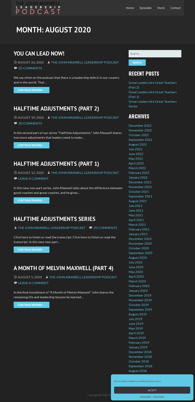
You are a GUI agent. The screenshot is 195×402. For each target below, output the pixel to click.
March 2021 (137, 224)
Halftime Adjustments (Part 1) (56, 163)
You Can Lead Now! (39, 53)
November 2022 (140, 130)
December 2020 (140, 239)
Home (130, 8)
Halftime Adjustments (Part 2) (56, 108)
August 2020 (138, 257)
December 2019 (140, 295)
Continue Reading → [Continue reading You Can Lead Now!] (31, 90)
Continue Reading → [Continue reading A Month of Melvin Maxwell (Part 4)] (31, 305)
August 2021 (138, 201)
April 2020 (136, 276)
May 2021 (136, 215)
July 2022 (135, 149)
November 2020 (140, 243)
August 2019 (138, 314)
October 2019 (139, 305)
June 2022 (136, 154)
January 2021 (138, 234)
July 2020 (135, 262)
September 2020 (140, 253)
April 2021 (136, 220)
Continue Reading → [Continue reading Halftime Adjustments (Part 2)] (31, 145)
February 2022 (139, 173)
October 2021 (139, 191)
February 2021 (139, 229)
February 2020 (139, 286)
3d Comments (30, 123)
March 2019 (137, 338)
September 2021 (140, 196)
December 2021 (140, 182)
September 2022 (140, 139)
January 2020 (138, 290)
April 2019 (136, 333)
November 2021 (140, 187)
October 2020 (139, 248)
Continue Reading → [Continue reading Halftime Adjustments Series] (31, 249)
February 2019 (139, 342)
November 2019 (140, 300)
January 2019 (138, 347)
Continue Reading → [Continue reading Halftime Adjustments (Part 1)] (31, 200)
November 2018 (140, 356)
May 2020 (136, 272)
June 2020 (136, 267)
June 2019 (136, 323)
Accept (152, 390)
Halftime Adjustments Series (54, 218)
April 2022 (136, 163)
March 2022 (137, 168)
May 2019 (136, 328)
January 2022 (138, 177)
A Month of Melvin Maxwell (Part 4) (63, 268)
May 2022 (136, 158)
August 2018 (138, 371)
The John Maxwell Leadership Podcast (85, 62)
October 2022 (139, 135)
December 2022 (140, 125)
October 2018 (139, 361)
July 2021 (135, 206)
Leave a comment (33, 178)
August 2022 (138, 144)
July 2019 (135, 319)
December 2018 (140, 352)
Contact (175, 8)
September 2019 (140, 309)
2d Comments (30, 68)
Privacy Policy (145, 396)
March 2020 (137, 281)
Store (161, 8)
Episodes (146, 8)
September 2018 (140, 366)
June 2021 (136, 210)
